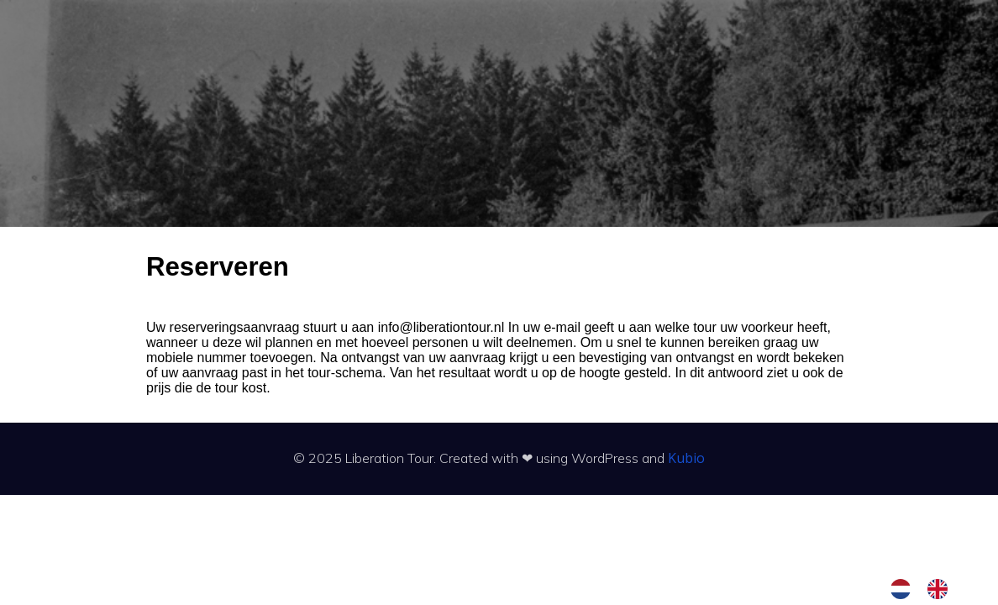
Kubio (686, 458)
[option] (941, 589)
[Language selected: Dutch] (927, 589)
